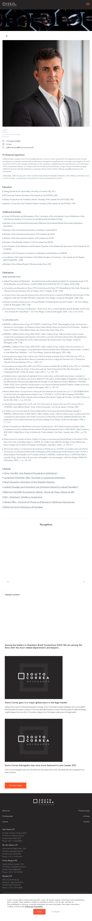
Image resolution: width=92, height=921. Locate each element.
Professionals (7, 816)
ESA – (23, 501)
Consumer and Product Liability (11, 134)
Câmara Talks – (39, 506)
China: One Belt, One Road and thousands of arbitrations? (31, 477)
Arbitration (5, 132)
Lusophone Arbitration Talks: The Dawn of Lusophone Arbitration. (34, 481)
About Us (6, 811)
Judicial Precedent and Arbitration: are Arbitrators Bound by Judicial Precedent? (41, 491)
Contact (86, 822)
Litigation (5, 130)
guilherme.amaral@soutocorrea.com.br (18, 148)
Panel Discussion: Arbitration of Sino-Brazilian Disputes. (29, 485)
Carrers (5, 822)
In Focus (86, 816)
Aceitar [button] (39, 912)
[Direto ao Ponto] (23, 511)
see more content (16, 789)
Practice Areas (84, 811)
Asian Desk (5, 137)
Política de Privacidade (34, 907)
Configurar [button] (56, 912)
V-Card (6, 144)
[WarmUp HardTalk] (39, 496)
